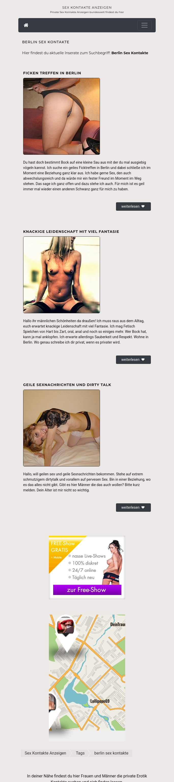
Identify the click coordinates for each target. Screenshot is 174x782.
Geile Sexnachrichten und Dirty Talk (67, 384)
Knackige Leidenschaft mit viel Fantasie (71, 231)
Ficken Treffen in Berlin (52, 73)
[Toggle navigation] (144, 25)
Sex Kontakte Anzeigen (87, 7)
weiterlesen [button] (133, 206)
